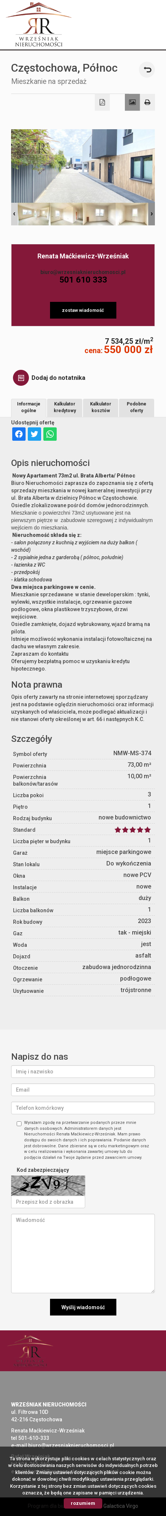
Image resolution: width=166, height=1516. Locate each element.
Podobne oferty (136, 407)
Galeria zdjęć (132, 102)
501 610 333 (83, 280)
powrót (147, 70)
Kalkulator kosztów (100, 407)
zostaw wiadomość (83, 310)
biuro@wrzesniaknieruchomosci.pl (83, 272)
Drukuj (147, 102)
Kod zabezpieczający (43, 1170)
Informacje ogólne (28, 407)
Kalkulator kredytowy (65, 407)
